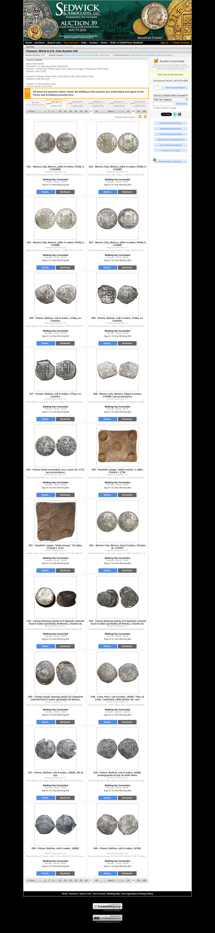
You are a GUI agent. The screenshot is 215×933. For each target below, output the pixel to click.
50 (138, 111)
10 (128, 111)
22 (65, 111)
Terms (103, 42)
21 (60, 111)
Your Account (71, 42)
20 (133, 111)
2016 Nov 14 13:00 (140, 104)
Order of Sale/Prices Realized (126, 42)
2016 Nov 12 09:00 (56, 104)
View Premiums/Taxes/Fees (170, 134)
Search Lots (54, 42)
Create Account (181, 42)
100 (144, 111)
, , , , (87, 55)
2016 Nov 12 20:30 (98, 104)
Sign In (164, 42)
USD (43, 55)
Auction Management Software (108, 922)
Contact (93, 42)
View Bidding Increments (170, 129)
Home (28, 42)
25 (81, 111)
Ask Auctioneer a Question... (168, 160)
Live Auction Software (112, 910)
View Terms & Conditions (170, 145)
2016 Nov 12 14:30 (77, 104)
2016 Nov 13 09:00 (119, 104)
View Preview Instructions (171, 123)
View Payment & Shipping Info (170, 139)
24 (76, 111)
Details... (46, 192)
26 (86, 111)
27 (91, 111)
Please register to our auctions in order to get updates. (151, 55)
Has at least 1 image (164, 107)
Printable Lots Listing (170, 151)
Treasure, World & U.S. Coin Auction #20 (56, 47)
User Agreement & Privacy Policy (137, 894)
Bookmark (65, 192)
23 (70, 111)
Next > (111, 111)
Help (83, 42)
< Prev (31, 111)
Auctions (40, 42)
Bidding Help (113, 894)
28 (96, 111)
